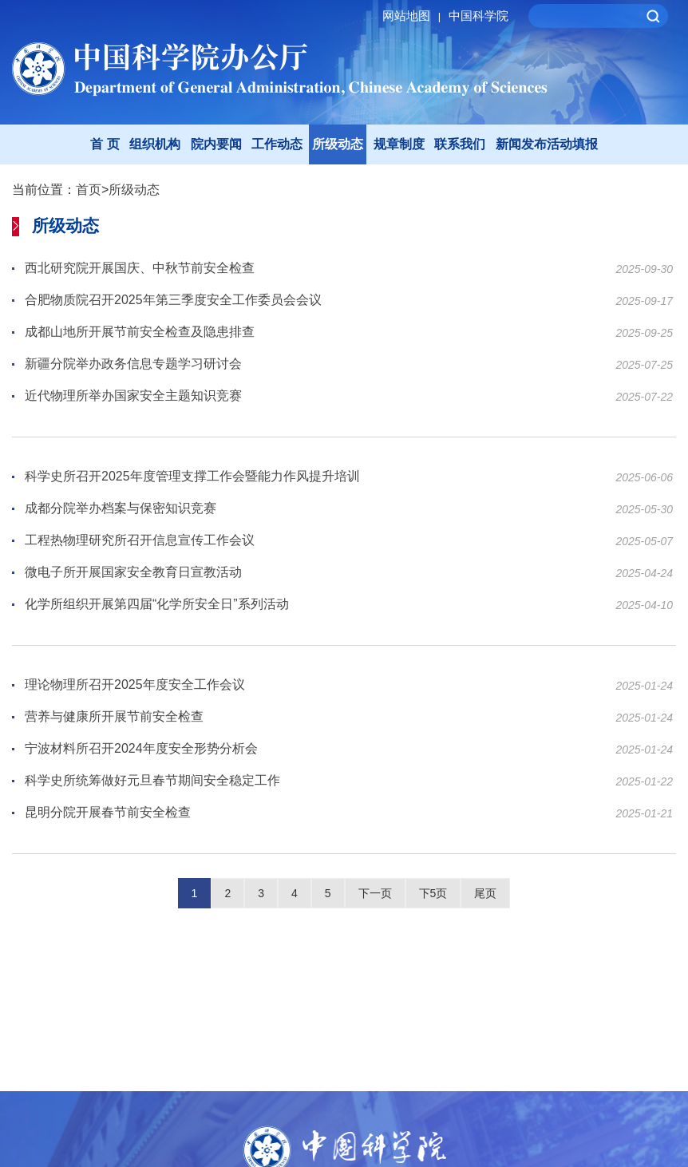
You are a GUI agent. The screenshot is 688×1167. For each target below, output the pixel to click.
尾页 (485, 893)
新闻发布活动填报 (547, 144)
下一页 (375, 893)
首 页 (104, 144)
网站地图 (413, 15)
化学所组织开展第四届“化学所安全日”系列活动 (157, 604)
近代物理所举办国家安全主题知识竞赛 (133, 396)
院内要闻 (216, 144)
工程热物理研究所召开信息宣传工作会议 (140, 541)
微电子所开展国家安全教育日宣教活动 (133, 573)
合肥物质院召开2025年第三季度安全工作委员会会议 (173, 300)
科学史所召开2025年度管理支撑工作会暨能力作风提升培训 (192, 477)
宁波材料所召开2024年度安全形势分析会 (141, 749)
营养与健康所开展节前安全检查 (114, 717)
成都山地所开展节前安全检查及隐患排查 (140, 332)
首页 (88, 189)
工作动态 (276, 144)
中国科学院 (478, 15)
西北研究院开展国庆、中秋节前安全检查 (140, 268)
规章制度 (399, 144)
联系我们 (459, 144)
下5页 (433, 893)
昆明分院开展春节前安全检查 (108, 813)
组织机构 (154, 144)
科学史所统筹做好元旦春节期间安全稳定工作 (152, 781)
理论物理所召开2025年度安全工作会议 (135, 685)
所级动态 (337, 144)
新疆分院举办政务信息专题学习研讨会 (133, 364)
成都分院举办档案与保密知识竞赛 (120, 509)
